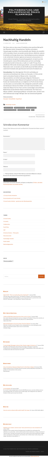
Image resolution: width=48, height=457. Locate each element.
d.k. (14, 43)
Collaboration (6, 224)
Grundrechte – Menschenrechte (37, 115)
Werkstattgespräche (8, 244)
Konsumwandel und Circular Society (11, 198)
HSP (4, 230)
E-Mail (5, 159)
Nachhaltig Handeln (31, 107)
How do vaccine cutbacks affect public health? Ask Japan (16, 410)
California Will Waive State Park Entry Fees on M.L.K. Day (16, 316)
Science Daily (8, 424)
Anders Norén (36, 451)
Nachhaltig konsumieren (10, 109)
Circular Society (7, 218)
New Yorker (8, 363)
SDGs (33, 109)
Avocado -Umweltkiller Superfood (13, 98)
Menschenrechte (7, 235)
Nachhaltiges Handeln (11, 104)
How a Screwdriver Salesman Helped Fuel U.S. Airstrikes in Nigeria (18, 366)
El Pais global (8, 385)
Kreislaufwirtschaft (20, 107)
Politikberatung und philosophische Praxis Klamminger (24, 12)
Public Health (6, 241)
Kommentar (6, 136)
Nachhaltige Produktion (24, 109)
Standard (7, 341)
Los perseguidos (7, 388)
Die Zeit (6, 291)
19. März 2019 (7, 43)
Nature (6, 406)
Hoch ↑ (43, 451)
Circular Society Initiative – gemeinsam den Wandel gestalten (17, 201)
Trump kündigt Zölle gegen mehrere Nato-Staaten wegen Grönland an (19, 345)
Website (5, 166)
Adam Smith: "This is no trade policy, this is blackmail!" (16, 294)
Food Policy (6, 227)
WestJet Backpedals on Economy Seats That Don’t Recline (16, 323)
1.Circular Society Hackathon (10, 195)
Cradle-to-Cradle (9, 107)
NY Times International (11, 313)
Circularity (5, 221)
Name (5, 152)
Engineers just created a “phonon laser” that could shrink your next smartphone (21, 427)
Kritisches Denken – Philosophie (11, 232)
